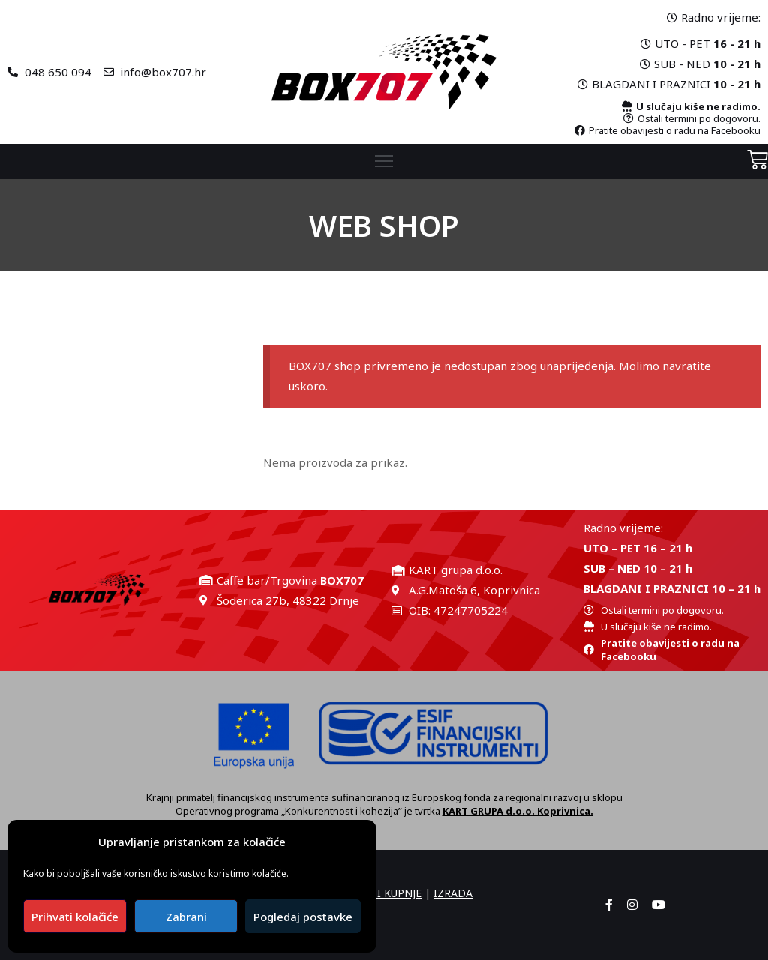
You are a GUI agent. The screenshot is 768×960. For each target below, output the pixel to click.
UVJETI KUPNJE (385, 893)
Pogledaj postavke (303, 916)
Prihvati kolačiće (75, 916)
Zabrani (186, 916)
